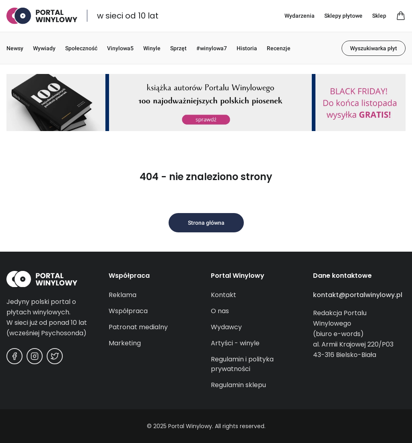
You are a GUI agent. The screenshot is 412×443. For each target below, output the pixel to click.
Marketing (125, 343)
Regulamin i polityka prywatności (242, 364)
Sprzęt (178, 48)
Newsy (14, 48)
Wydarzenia (299, 15)
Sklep (379, 15)
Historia (247, 48)
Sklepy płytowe (343, 15)
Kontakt (223, 294)
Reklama (122, 294)
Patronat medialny (138, 327)
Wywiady (44, 48)
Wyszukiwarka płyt (373, 48)
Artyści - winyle (235, 343)
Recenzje (278, 48)
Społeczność (81, 48)
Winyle (152, 48)
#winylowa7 (211, 48)
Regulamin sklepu (238, 385)
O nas (220, 311)
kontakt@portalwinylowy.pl (357, 294)
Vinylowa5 (120, 48)
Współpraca (128, 311)
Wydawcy (226, 327)
